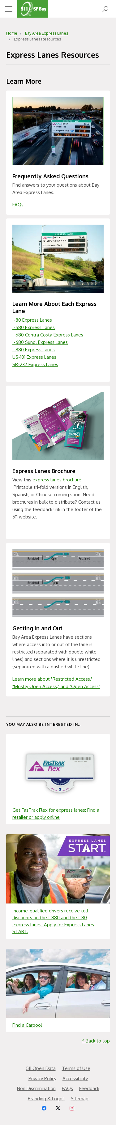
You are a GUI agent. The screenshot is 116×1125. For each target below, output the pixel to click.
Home (11, 33)
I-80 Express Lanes (32, 320)
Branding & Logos (46, 1099)
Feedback (89, 1088)
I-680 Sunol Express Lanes (40, 342)
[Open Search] (105, 8)
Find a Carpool (27, 1025)
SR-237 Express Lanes (35, 364)
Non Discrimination (36, 1088)
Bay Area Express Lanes (46, 33)
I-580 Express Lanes (33, 327)
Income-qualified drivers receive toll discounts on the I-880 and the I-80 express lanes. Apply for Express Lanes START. (53, 921)
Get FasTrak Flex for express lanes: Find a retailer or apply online (55, 813)
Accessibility (75, 1078)
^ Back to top (96, 1041)
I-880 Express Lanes (33, 350)
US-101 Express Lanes (34, 357)
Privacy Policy (42, 1078)
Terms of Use (76, 1068)
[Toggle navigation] (8, 9)
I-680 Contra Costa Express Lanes (47, 335)
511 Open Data (41, 1068)
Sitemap (79, 1099)
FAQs (18, 205)
